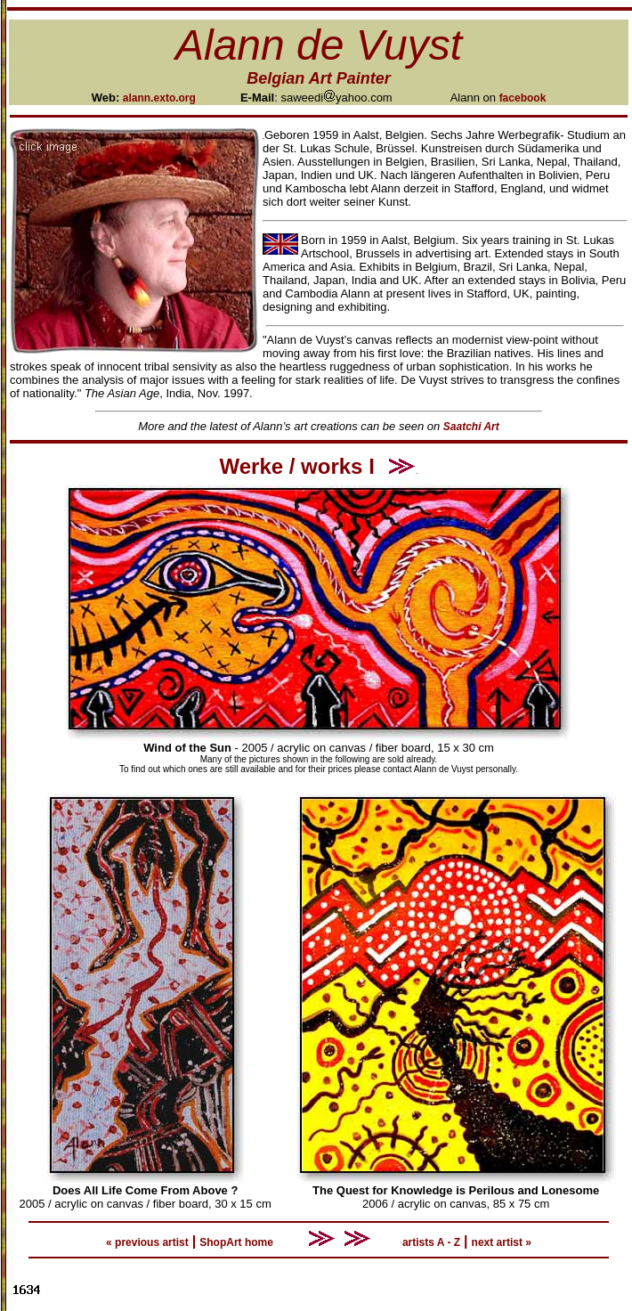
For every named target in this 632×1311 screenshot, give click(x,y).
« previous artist (147, 1242)
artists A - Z (431, 1242)
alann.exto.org (159, 98)
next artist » (501, 1242)
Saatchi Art (471, 426)
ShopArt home (236, 1242)
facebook (523, 98)
